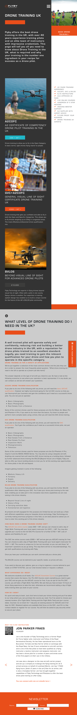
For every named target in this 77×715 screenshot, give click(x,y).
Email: (42, 705)
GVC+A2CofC (15, 193)
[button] (6, 658)
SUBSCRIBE (38, 709)
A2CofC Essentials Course (45, 575)
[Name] (27, 705)
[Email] (58, 705)
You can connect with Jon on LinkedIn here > (33, 681)
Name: (12, 705)
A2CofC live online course (18, 527)
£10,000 (15, 285)
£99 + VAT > (15, 138)
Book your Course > (72, 354)
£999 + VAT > (15, 209)
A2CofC (11, 121)
